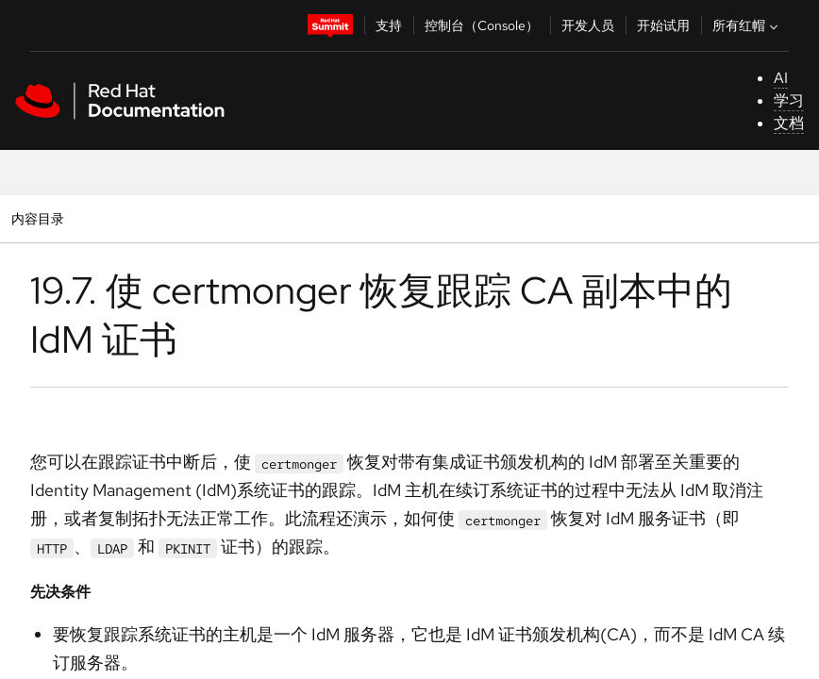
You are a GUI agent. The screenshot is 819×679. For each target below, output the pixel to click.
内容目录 (37, 218)
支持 (389, 25)
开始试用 (663, 25)
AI (781, 78)
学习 (789, 100)
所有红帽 (747, 25)
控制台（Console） (482, 25)
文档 (789, 123)
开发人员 (587, 25)
